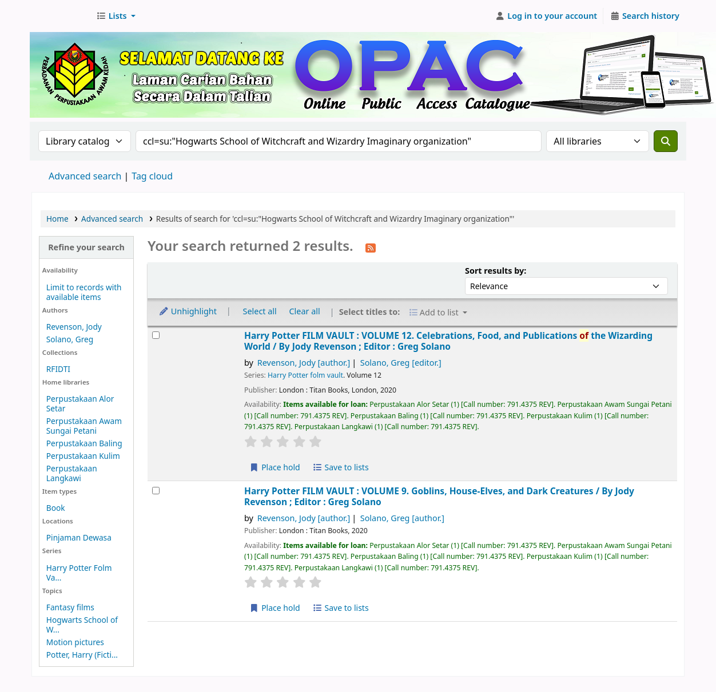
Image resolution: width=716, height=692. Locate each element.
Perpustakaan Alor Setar (80, 403)
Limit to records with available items (84, 292)
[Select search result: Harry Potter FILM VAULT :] (156, 335)
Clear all (304, 311)
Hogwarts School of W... (82, 624)
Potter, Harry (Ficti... (82, 654)
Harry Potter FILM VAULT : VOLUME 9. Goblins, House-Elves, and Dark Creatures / (439, 497)
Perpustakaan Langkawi (71, 473)
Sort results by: (495, 270)
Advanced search (85, 176)
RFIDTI (58, 368)
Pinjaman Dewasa (79, 537)
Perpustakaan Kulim (83, 455)
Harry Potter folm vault (305, 375)
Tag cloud (152, 176)
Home (57, 218)
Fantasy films (70, 607)
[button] (116, 16)
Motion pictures (75, 642)
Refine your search (86, 247)
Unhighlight (187, 311)
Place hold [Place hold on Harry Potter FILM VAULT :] (274, 467)
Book (55, 507)
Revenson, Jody (74, 326)
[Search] (666, 141)
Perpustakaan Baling (84, 443)
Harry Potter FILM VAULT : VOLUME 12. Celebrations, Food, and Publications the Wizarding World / (448, 341)
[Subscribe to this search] (370, 247)
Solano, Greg (69, 339)
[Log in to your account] (546, 16)
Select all (260, 311)
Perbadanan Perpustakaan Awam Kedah (60, 16)
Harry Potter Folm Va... (79, 572)
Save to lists (340, 467)
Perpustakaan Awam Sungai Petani (84, 425)
